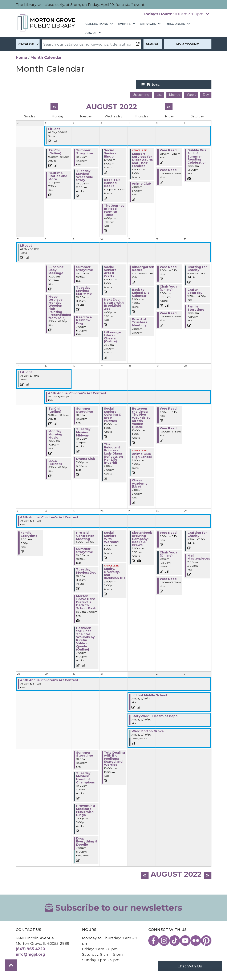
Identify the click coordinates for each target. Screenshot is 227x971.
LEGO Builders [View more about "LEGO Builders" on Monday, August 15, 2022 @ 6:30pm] (55, 462)
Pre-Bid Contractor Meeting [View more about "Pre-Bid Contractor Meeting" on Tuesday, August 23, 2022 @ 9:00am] (85, 535)
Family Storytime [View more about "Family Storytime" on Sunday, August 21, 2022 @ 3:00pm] (29, 534)
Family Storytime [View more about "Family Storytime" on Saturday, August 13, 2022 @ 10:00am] (195, 307)
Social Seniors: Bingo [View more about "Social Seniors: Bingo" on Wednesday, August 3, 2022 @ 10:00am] (110, 153)
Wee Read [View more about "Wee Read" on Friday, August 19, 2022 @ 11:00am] (168, 428)
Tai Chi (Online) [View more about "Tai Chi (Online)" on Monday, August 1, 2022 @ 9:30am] (54, 151)
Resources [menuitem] (175, 24)
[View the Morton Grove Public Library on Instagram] (164, 940)
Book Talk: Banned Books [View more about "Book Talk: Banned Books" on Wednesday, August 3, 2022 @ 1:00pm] (112, 182)
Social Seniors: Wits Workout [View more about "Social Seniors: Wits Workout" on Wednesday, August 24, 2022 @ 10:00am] (111, 537)
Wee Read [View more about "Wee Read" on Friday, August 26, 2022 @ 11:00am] (168, 578)
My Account (187, 44)
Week (191, 94)
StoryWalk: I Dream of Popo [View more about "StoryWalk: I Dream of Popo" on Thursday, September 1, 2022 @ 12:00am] (154, 716)
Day (206, 94)
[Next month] (169, 106)
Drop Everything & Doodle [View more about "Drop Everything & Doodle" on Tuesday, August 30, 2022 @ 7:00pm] (86, 841)
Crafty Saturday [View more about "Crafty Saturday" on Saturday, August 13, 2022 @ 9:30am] (194, 290)
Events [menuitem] (124, 24)
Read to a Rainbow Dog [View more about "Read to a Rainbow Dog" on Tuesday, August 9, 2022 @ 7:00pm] (84, 320)
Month (174, 94)
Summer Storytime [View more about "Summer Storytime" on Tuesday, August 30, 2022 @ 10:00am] (84, 753)
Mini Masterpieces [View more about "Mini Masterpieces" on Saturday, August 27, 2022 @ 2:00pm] (198, 556)
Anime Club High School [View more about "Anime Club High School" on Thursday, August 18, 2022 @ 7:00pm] (142, 455)
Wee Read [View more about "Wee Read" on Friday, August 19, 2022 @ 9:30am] (168, 408)
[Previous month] (54, 106)
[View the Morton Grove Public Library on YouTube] (185, 940)
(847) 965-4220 (30, 948)
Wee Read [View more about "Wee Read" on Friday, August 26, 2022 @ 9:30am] (168, 532)
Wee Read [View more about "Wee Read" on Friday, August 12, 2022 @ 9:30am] (168, 266)
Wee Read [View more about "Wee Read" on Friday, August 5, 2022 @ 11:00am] (168, 169)
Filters (180, 84)
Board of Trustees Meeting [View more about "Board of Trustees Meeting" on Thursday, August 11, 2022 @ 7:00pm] (139, 322)
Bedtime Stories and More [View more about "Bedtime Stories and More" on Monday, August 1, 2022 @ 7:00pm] (57, 176)
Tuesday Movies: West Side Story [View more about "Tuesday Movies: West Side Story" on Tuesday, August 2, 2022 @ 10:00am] (84, 175)
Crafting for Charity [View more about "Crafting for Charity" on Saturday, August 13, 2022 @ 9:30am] (197, 268)
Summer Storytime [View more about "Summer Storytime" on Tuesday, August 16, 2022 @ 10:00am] (84, 409)
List (159, 94)
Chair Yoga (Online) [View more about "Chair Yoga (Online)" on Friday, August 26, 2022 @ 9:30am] (168, 553)
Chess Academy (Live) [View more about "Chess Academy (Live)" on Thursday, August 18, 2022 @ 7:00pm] (139, 483)
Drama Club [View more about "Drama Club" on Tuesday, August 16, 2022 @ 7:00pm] (85, 458)
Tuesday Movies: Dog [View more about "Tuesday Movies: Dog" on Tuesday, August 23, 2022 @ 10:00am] (86, 570)
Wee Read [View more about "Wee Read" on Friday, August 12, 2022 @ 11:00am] (168, 313)
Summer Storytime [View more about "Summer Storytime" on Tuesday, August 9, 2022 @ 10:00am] (84, 268)
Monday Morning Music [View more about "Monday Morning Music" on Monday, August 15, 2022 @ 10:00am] (55, 434)
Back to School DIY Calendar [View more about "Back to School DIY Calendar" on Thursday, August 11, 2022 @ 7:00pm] (141, 292)
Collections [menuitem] (96, 24)
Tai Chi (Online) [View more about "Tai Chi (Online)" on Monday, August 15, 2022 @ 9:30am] (54, 409)
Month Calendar (46, 57)
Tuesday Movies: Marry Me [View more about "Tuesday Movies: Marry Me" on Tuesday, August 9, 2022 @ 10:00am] (84, 290)
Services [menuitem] (148, 24)
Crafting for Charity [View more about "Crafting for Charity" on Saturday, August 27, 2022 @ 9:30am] (197, 534)
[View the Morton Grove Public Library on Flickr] (195, 940)
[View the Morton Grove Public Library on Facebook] (153, 940)
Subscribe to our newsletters (113, 907)
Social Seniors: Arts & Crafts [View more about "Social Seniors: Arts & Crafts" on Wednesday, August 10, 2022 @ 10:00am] (110, 271)
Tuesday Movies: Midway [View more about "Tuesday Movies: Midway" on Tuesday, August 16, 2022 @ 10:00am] (83, 432)
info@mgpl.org (30, 954)
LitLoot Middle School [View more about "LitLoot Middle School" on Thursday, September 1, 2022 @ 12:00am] (149, 695)
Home (21, 57)
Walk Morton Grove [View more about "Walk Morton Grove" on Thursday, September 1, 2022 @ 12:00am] (147, 731)
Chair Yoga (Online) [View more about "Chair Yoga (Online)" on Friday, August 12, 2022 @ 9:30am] (168, 287)
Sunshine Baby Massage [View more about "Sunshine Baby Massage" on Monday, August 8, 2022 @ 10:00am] (56, 270)
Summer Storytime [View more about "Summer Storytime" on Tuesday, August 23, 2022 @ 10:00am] (84, 550)
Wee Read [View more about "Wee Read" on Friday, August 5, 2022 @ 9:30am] (168, 150)
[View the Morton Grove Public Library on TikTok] (174, 940)
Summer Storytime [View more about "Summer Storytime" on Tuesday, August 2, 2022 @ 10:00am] (84, 151)
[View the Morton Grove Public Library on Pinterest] (206, 940)
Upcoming (141, 94)
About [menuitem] (91, 33)
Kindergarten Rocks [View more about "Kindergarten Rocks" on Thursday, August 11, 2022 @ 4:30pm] (143, 268)
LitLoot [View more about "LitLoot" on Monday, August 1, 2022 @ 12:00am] (54, 128)
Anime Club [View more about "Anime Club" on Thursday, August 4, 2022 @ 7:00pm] (141, 183)
